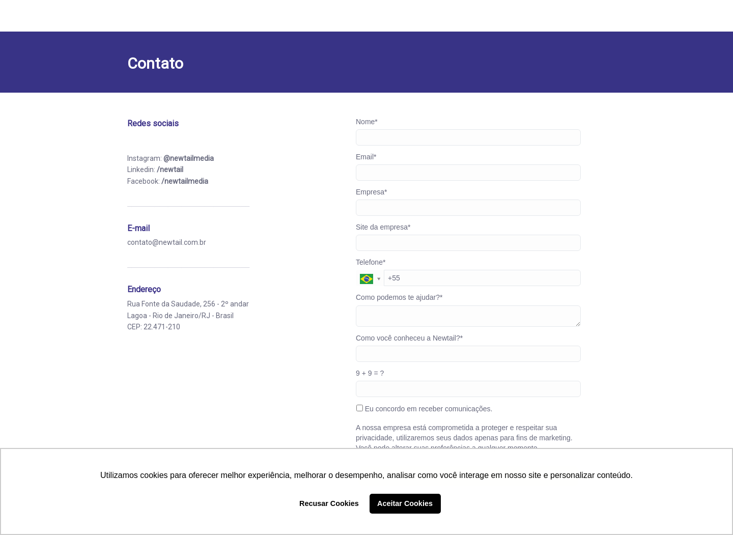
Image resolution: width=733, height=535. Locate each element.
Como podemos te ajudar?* (399, 297)
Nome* (367, 122)
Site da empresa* (383, 227)
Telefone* (370, 262)
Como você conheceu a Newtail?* (409, 338)
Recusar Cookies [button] (329, 503)
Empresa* (371, 192)
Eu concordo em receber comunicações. (424, 409)
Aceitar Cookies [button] (405, 503)
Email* (366, 157)
